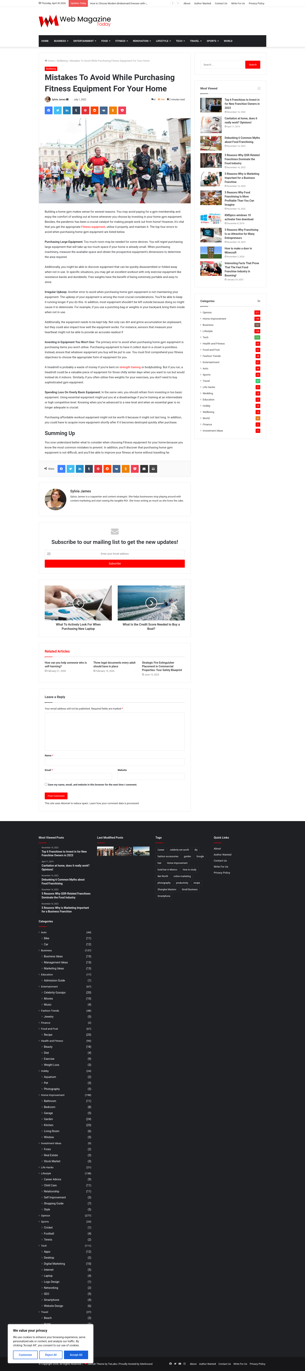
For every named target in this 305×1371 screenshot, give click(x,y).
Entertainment (84, 40)
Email (49, 770)
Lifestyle (162, 40)
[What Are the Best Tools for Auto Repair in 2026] (123, 851)
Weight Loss (51, 1064)
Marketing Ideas (54, 968)
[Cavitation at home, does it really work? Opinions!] (211, 124)
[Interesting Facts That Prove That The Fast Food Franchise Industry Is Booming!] (211, 268)
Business (60, 40)
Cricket (48, 1227)
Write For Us (238, 3)
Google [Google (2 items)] (200, 856)
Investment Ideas (213, 430)
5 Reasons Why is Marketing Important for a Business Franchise (242, 177)
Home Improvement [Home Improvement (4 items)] (177, 863)
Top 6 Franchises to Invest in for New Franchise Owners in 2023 (242, 103)
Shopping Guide (53, 1203)
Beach (48, 1317)
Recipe (48, 1034)
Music (48, 1004)
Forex (47, 1149)
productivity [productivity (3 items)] (182, 883)
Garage (48, 1113)
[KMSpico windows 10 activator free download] (211, 218)
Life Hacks (209, 387)
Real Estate (51, 1155)
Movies (48, 998)
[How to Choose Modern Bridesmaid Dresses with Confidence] (105, 851)
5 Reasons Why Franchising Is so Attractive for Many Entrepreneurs (241, 233)
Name (49, 755)
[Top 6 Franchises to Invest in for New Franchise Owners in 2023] (211, 105)
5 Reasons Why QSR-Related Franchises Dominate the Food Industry (242, 159)
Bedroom (49, 1107)
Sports (211, 40)
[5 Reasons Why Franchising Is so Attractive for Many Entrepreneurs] (211, 235)
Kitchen (48, 1125)
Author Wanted (202, 3)
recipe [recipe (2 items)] (197, 883)
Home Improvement (214, 318)
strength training (130, 367)
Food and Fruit (211, 349)
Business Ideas (53, 956)
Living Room (51, 1131)
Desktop (49, 1257)
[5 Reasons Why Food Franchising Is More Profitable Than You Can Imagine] (211, 197)
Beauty (48, 1046)
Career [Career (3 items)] (161, 849)
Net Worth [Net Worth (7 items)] (163, 876)
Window (49, 1137)
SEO (46, 1293)
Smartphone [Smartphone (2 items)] (164, 896)
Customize (25, 1354)
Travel (194, 40)
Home (45, 40)
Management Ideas (56, 962)
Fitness (120, 40)
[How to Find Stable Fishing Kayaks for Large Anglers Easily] (141, 851)
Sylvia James (59, 99)
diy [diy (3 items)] (196, 849)
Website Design (53, 1305)
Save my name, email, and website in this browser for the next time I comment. (92, 784)
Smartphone (51, 1299)
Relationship (51, 1191)
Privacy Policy (256, 3)
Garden (48, 1119)
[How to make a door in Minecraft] (211, 252)
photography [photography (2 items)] (164, 883)
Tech (179, 40)
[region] (50, 1343)
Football (49, 1233)
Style (47, 1209)
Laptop (48, 1275)
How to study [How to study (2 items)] (189, 869)
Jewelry (48, 1016)
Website (122, 770)
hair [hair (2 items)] (159, 863)
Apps (47, 1251)
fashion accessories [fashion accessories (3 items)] (168, 856)
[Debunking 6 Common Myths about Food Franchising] (211, 143)
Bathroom (50, 1101)
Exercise (49, 1058)
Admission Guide (54, 980)
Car (46, 944)
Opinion (207, 312)
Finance (207, 424)
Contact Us (221, 3)
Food (104, 40)
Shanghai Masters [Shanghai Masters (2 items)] (167, 889)
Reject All (51, 1354)
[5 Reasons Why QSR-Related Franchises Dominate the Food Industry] (211, 160)
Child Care (50, 1185)
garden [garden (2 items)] (187, 856)
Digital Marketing (54, 1263)
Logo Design (52, 1281)
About (187, 3)
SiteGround (146, 1363)
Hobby (206, 405)
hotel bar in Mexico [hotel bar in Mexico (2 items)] (167, 869)
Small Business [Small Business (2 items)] (190, 889)
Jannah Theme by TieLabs (102, 1363)
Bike (46, 938)
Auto (205, 368)
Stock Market (52, 1161)
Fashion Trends (212, 355)
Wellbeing (62, 60)
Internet (48, 1269)
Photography (52, 1089)
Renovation (140, 40)
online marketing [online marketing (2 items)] (182, 876)
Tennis (48, 1239)
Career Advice (52, 1179)
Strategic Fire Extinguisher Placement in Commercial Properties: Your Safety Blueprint (162, 666)
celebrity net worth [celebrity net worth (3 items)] (179, 849)
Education (209, 399)
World (228, 40)
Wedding (208, 393)
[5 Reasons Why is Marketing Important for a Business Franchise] (211, 179)
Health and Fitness (214, 343)
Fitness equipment (93, 227)
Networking (51, 1287)
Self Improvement (55, 1197)
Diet (46, 1052)
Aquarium (50, 1076)
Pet (46, 1082)
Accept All (76, 1354)
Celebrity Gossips (55, 992)
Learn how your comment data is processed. (114, 803)
